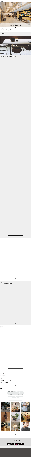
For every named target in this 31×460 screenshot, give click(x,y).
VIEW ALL (15, 278)
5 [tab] (15, 27)
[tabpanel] (15, 14)
